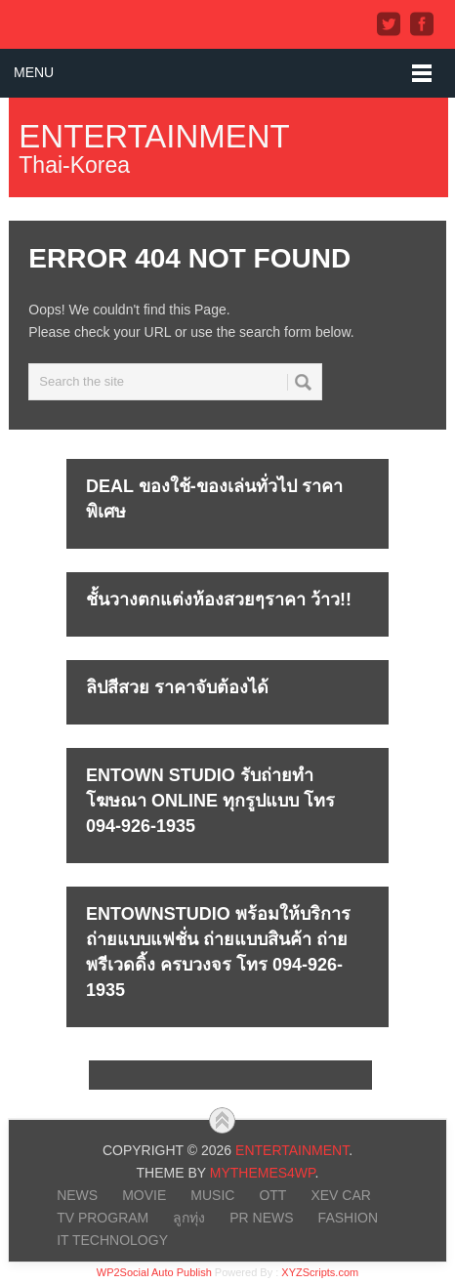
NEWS (77, 1195)
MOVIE (144, 1195)
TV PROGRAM (102, 1217)
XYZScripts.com (319, 1272)
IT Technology (112, 1240)
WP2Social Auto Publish (154, 1272)
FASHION (348, 1217)
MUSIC (212, 1195)
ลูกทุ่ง (189, 1217)
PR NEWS (261, 1217)
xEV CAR (340, 1195)
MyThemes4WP (262, 1172)
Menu (34, 72)
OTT (272, 1195)
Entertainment (154, 136)
